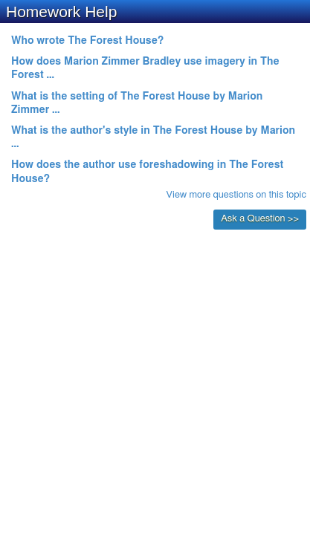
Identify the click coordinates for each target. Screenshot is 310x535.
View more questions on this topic (236, 195)
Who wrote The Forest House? (87, 41)
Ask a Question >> (260, 219)
